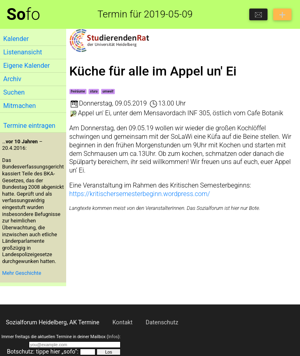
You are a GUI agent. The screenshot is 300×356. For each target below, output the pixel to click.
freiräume (78, 91)
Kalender (16, 39)
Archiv (12, 79)
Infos (113, 336)
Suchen (14, 92)
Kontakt (122, 322)
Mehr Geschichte (21, 273)
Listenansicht (22, 52)
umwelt (107, 91)
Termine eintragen (29, 125)
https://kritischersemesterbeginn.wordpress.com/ (139, 194)
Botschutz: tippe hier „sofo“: (42, 351)
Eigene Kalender (26, 65)
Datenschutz (162, 322)
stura (94, 91)
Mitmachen (19, 106)
